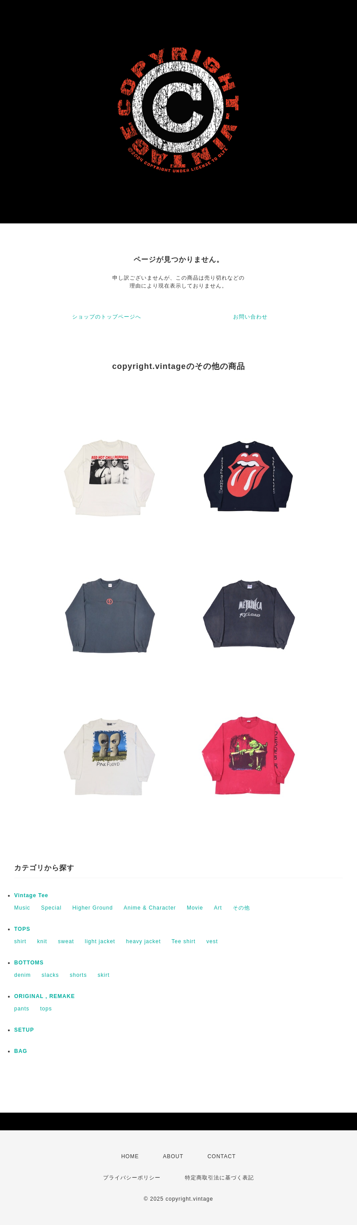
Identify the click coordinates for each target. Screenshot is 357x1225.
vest (212, 941)
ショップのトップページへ (106, 317)
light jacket (100, 941)
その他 (241, 908)
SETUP (24, 1030)
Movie (195, 908)
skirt (104, 975)
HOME (130, 1156)
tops (46, 1009)
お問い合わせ (250, 317)
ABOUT (173, 1156)
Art (218, 908)
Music (22, 908)
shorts (78, 975)
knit (42, 941)
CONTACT (221, 1156)
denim (22, 975)
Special (51, 908)
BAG (20, 1051)
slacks (50, 975)
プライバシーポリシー (132, 1178)
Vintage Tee (31, 895)
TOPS (22, 929)
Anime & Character (149, 908)
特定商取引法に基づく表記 (219, 1178)
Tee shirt (184, 941)
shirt (20, 941)
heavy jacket (143, 941)
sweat (66, 941)
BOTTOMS (29, 963)
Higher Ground (92, 908)
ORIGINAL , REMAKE (44, 996)
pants (21, 1009)
